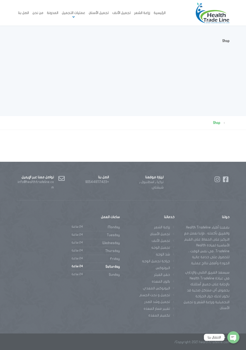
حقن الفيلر (162, 274)
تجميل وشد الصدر (157, 302)
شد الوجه (163, 254)
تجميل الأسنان (99, 13)
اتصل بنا (23, 13)
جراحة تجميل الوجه (156, 261)
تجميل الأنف (121, 13)
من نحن (37, 13)
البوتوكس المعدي (156, 288)
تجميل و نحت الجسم (154, 295)
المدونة (52, 13)
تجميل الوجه (160, 247)
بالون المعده (161, 281)
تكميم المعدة (159, 315)
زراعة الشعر (142, 13)
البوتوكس (163, 268)
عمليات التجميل (73, 13)
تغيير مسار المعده (157, 308)
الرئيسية (159, 13)
